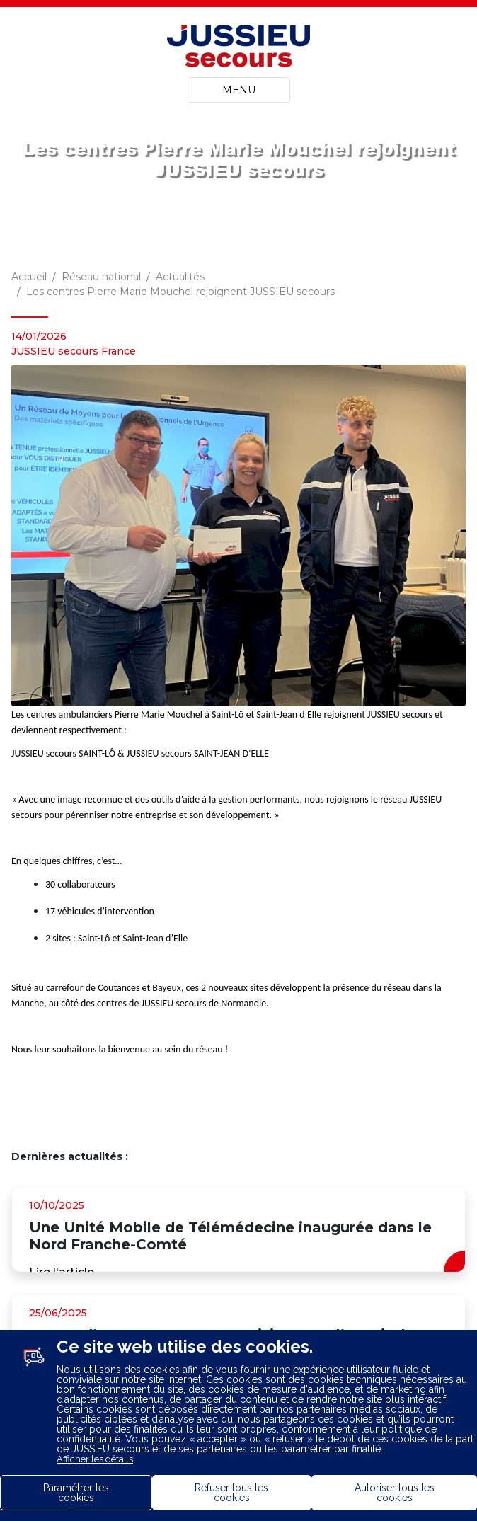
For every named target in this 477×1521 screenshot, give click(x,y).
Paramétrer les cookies (76, 1492)
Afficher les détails (95, 1459)
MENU (238, 90)
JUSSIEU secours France (73, 351)
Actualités (180, 276)
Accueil (29, 276)
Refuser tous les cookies (231, 1492)
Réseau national (101, 276)
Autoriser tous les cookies (395, 1492)
